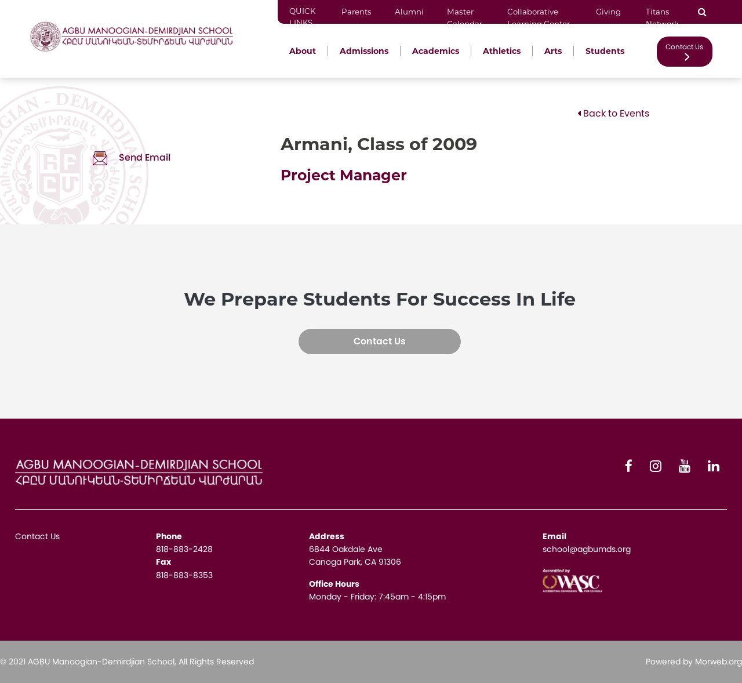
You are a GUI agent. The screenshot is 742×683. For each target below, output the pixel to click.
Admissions (364, 51)
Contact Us (684, 51)
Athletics (502, 51)
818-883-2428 (184, 549)
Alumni (409, 11)
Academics (435, 51)
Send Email (131, 157)
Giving (609, 11)
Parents (356, 11)
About (302, 51)
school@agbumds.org (587, 549)
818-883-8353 (184, 575)
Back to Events (613, 113)
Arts (553, 51)
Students (604, 51)
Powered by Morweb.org (694, 661)
